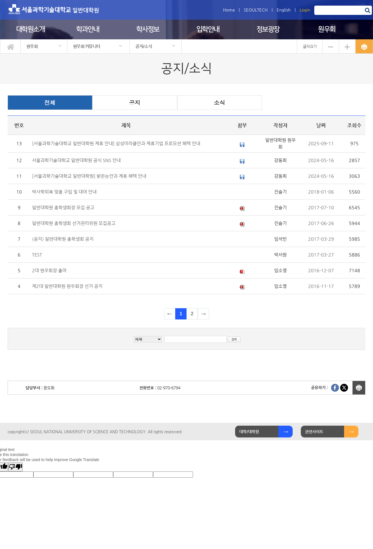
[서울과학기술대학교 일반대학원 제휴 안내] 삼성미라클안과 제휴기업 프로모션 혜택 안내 (116, 143)
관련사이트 (314, 431)
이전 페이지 (169, 313)
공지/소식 (143, 46)
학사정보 (147, 29)
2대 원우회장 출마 (49, 270)
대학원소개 (30, 29)
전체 (50, 102)
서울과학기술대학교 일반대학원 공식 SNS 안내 (76, 160)
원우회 (326, 29)
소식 (219, 102)
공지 (134, 102)
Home (229, 9)
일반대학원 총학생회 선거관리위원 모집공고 (73, 223)
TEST (37, 254)
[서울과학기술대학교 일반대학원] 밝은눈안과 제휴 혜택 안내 (89, 176)
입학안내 (207, 29)
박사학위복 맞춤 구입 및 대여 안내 (64, 191)
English (284, 9)
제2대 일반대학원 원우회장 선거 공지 (67, 286)
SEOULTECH (256, 9)
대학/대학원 (249, 431)
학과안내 (87, 29)
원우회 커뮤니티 (86, 46)
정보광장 (267, 29)
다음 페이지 (203, 313)
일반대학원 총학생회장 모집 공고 (63, 207)
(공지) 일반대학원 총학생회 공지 (63, 239)
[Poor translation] (15, 466)
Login (305, 9)
